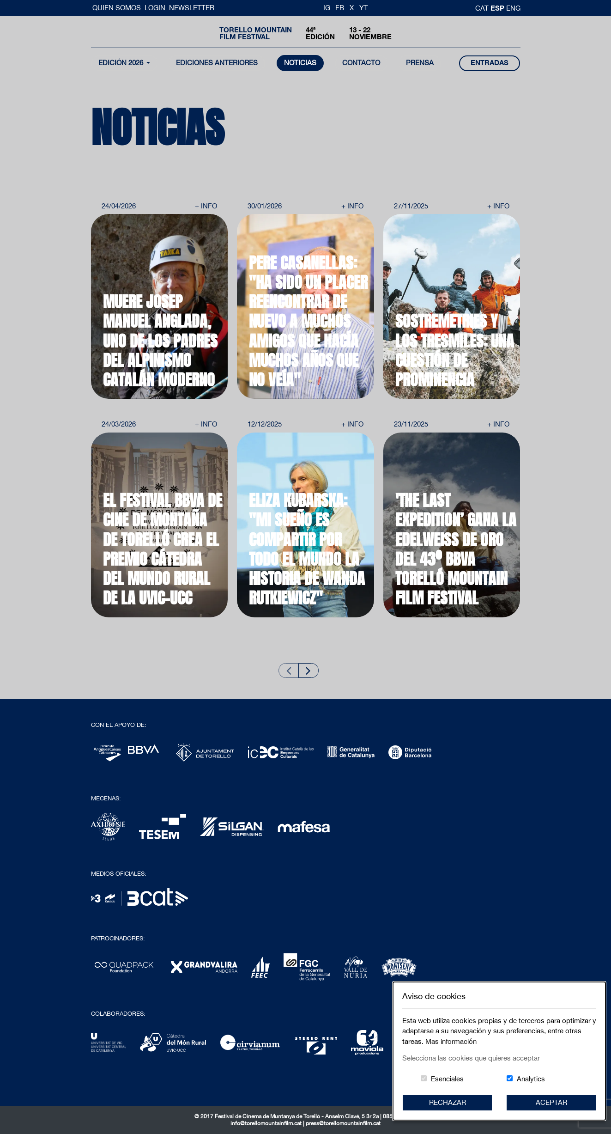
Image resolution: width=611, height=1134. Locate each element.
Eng (513, 8)
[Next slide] (308, 670)
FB (339, 8)
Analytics (531, 1079)
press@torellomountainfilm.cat (343, 1123)
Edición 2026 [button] (121, 63)
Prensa (420, 63)
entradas (489, 63)
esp (498, 8)
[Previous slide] (288, 670)
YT (363, 8)
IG (326, 8)
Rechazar (447, 1102)
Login (155, 8)
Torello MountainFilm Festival (255, 33)
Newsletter (191, 8)
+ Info (206, 206)
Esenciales (447, 1079)
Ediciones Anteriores (217, 63)
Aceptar (551, 1102)
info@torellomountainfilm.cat (266, 1123)
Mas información (451, 1041)
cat (482, 8)
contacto (361, 63)
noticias (300, 63)
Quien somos (117, 8)
